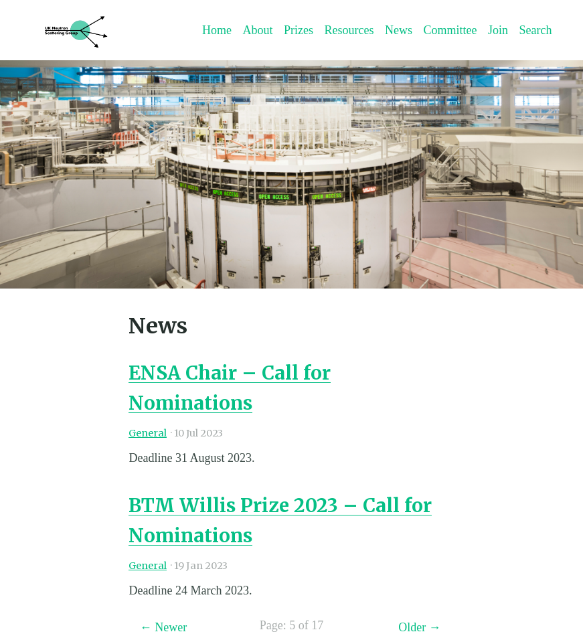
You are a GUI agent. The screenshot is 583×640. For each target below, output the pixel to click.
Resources (348, 30)
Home (217, 30)
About (257, 30)
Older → (419, 627)
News (398, 30)
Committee (450, 30)
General (148, 433)
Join (498, 30)
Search (535, 30)
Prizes (298, 30)
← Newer (163, 627)
